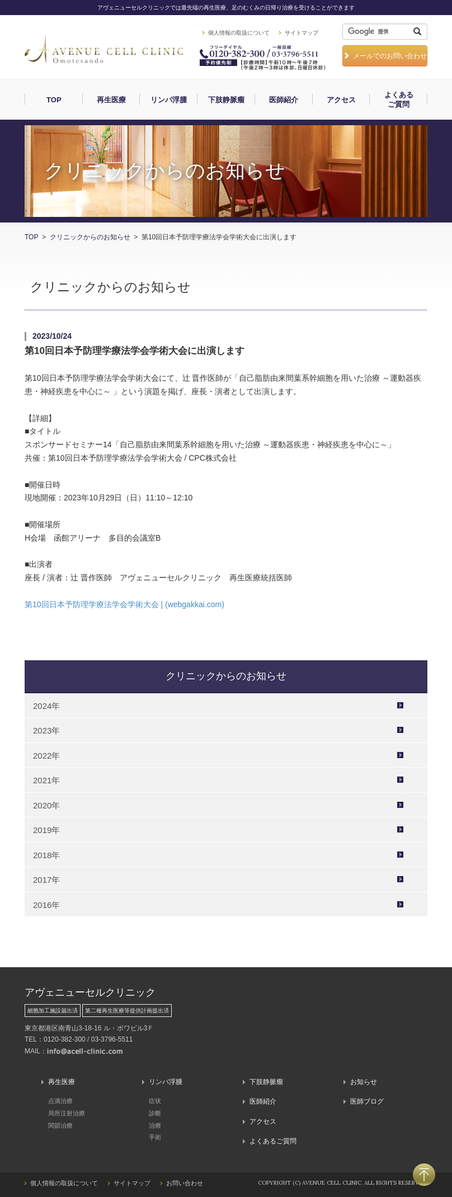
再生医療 (111, 100)
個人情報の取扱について (239, 33)
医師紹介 (283, 100)
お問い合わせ (184, 1183)
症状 (155, 1100)
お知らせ (363, 1082)
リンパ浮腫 (168, 100)
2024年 (46, 706)
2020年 (46, 805)
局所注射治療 (66, 1113)
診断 (155, 1113)
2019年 (46, 830)
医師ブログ (367, 1101)
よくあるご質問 (398, 99)
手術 (155, 1137)
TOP (54, 100)
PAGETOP (424, 1174)
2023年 (46, 730)
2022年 (46, 755)
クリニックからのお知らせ (90, 237)
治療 (155, 1125)
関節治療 (60, 1125)
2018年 (46, 855)
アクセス (341, 100)
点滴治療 (60, 1100)
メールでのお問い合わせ (385, 56)
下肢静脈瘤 (226, 100)
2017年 (46, 879)
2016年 (46, 905)
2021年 (46, 780)
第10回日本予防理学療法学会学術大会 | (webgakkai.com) (124, 604)
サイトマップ (301, 33)
